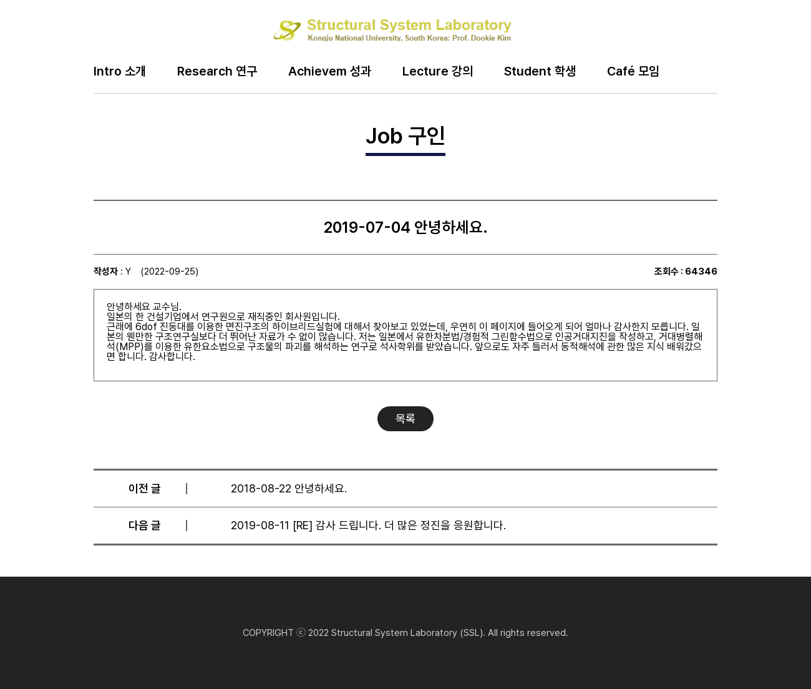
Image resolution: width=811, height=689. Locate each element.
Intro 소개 (120, 72)
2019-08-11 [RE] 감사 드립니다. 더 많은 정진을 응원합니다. (368, 525)
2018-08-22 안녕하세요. (289, 488)
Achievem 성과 (329, 72)
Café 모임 (633, 72)
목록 (405, 418)
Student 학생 (540, 72)
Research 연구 (217, 72)
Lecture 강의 (437, 72)
